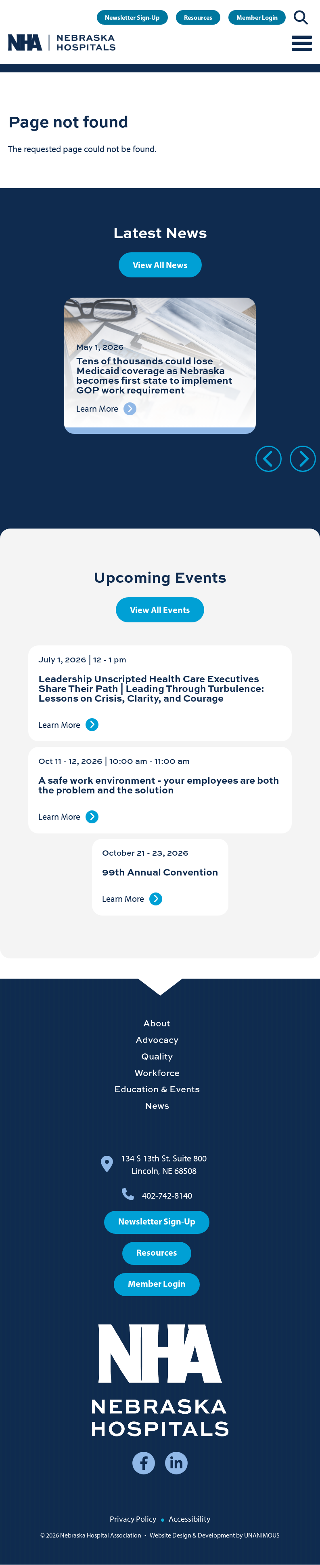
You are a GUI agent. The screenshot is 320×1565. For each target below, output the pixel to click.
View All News (160, 265)
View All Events (160, 609)
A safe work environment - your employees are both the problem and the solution (158, 784)
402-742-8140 (167, 1195)
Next (303, 459)
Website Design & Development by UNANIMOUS (215, 1535)
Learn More (59, 724)
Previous (268, 459)
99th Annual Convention (160, 871)
